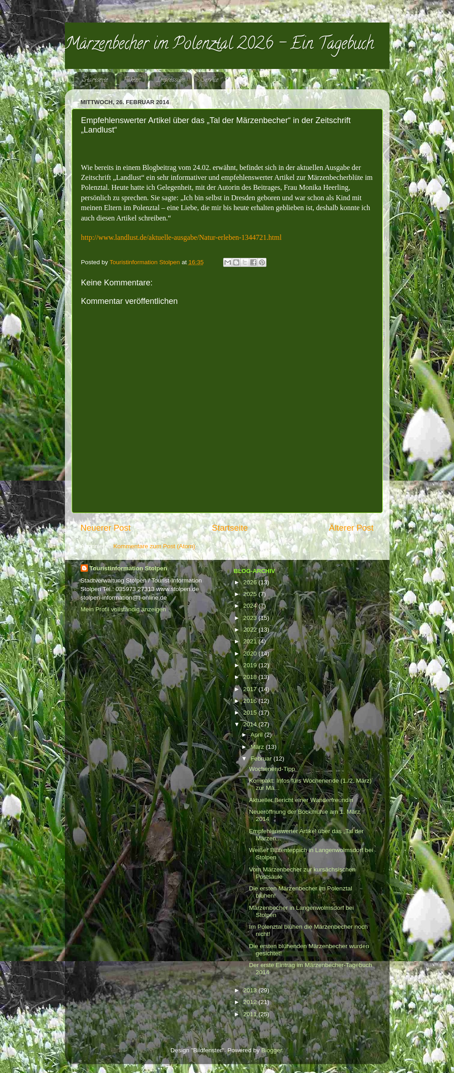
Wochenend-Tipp (272, 769)
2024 (250, 605)
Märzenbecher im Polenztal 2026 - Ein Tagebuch (219, 45)
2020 (250, 653)
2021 (250, 641)
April (258, 734)
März (258, 746)
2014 (250, 724)
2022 (250, 629)
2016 (250, 700)
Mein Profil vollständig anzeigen (123, 609)
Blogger (271, 1050)
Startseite (95, 80)
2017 (250, 689)
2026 (250, 582)
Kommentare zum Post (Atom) (154, 546)
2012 (250, 1002)
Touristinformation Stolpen (128, 568)
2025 (250, 594)
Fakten (132, 80)
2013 (250, 990)
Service (209, 80)
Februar (262, 758)
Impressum (170, 80)
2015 (250, 712)
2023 (250, 617)
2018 (250, 677)
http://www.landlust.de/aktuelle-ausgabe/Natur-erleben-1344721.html (181, 237)
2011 (250, 1014)
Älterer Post (351, 527)
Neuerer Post (106, 527)
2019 (250, 665)
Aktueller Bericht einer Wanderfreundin (301, 800)
